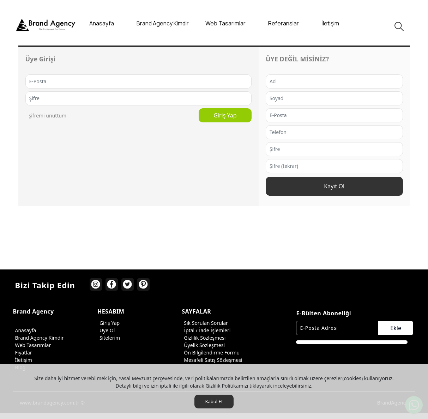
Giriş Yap (180, 117)
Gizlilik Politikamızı (226, 385)
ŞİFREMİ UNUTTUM (48, 117)
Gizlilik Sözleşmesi (203, 339)
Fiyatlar (22, 354)
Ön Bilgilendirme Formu (211, 354)
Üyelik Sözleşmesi (203, 346)
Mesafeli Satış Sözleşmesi (212, 361)
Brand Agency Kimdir (38, 339)
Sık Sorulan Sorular (205, 324)
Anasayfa (24, 331)
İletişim (22, 361)
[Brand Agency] (46, 24)
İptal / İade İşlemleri (206, 331)
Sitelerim (108, 339)
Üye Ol (106, 331)
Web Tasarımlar (32, 346)
